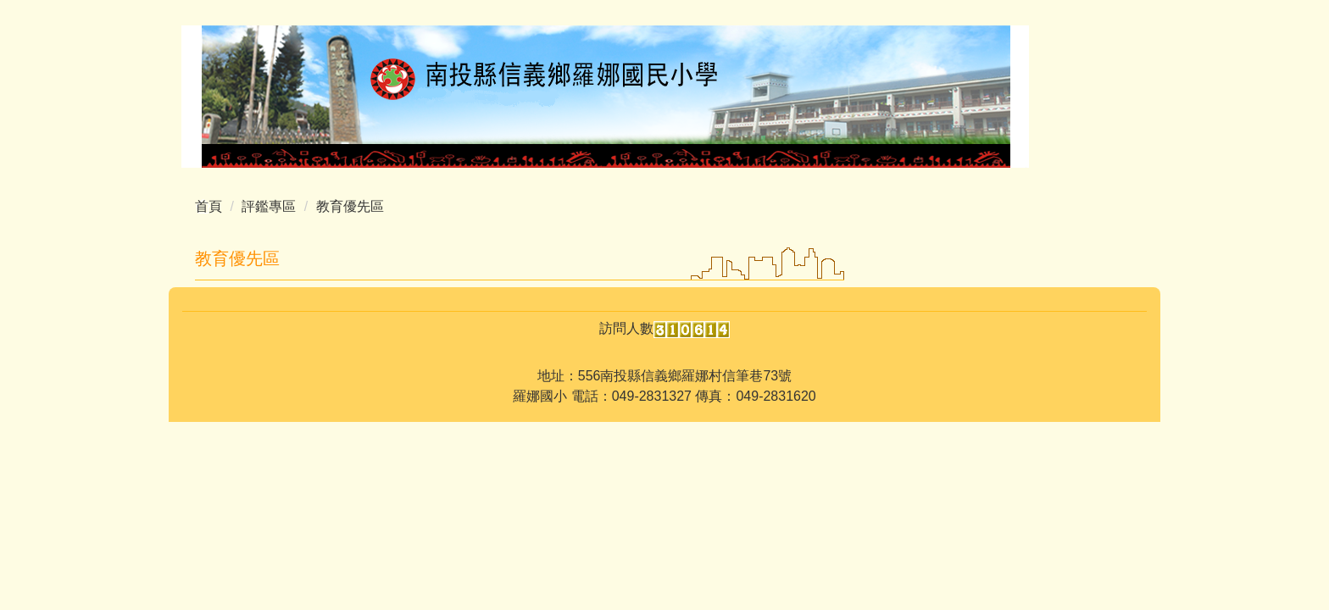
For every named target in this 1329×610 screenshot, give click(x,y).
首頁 (208, 206)
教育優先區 (350, 206)
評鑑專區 (269, 206)
